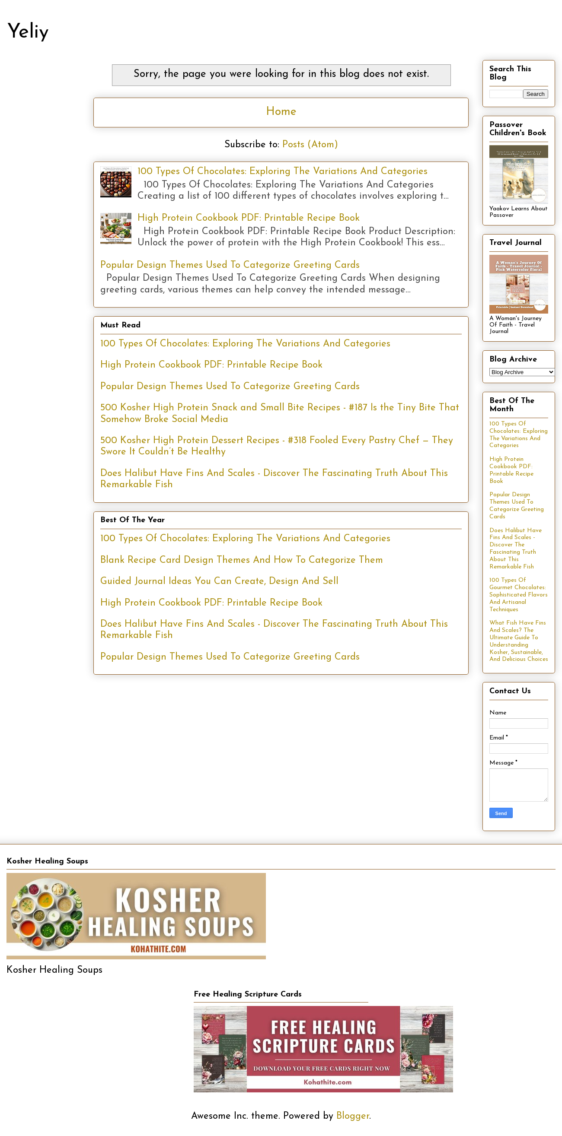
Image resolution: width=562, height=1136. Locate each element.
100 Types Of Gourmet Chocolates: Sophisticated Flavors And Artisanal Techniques (518, 594)
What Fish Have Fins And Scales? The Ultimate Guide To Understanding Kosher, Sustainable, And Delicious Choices (518, 641)
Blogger (352, 1116)
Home (281, 112)
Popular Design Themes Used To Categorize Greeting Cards (230, 265)
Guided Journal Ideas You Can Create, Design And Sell (219, 582)
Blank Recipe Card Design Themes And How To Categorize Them (241, 560)
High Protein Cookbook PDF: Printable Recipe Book (248, 218)
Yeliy (28, 32)
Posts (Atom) (310, 145)
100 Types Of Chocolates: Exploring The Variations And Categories (282, 172)
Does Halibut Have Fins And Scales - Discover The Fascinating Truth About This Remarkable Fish (515, 548)
